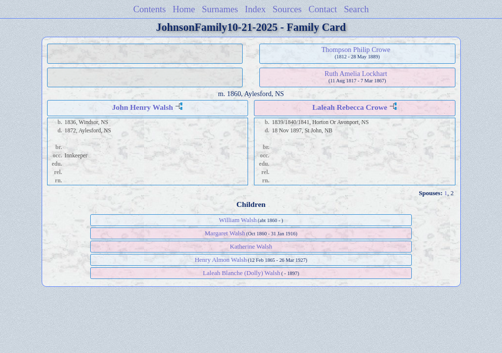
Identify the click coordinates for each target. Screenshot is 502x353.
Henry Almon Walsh (221, 259)
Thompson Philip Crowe (356, 49)
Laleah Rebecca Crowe (349, 107)
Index (255, 9)
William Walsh (237, 220)
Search (356, 9)
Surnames (220, 9)
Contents (149, 9)
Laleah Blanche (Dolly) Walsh (241, 273)
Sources (287, 9)
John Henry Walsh (142, 107)
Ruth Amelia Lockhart (356, 73)
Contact (322, 9)
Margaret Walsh (225, 233)
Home (184, 9)
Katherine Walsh (251, 246)
